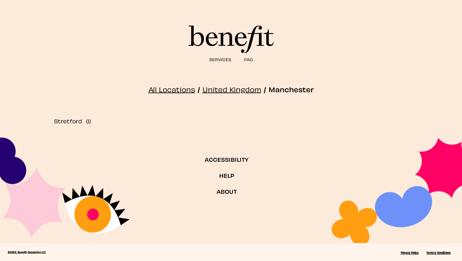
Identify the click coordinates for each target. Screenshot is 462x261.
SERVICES (220, 59)
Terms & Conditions (438, 252)
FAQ (248, 59)
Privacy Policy (410, 252)
